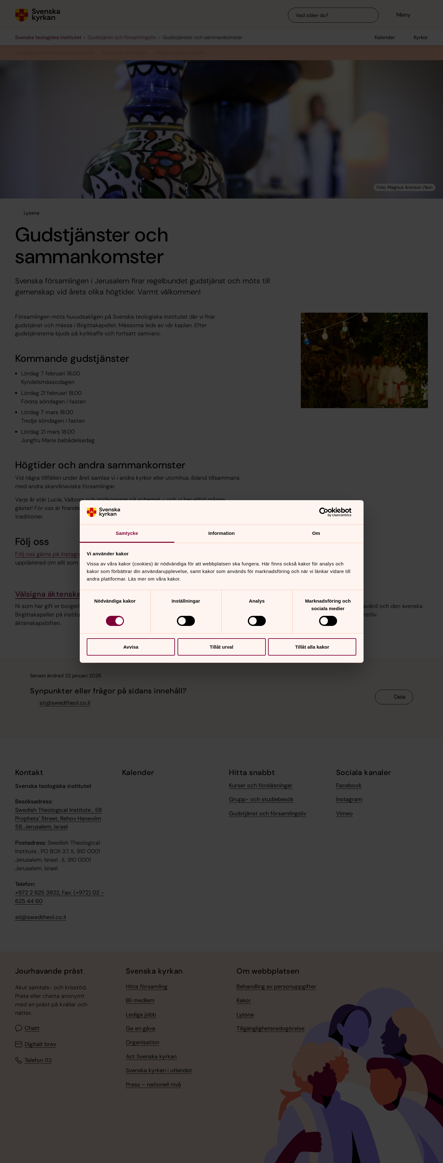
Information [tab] (221, 533)
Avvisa (130, 647)
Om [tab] (316, 533)
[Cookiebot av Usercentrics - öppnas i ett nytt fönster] (328, 512)
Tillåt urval (221, 647)
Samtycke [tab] (127, 533)
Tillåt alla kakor (312, 647)
